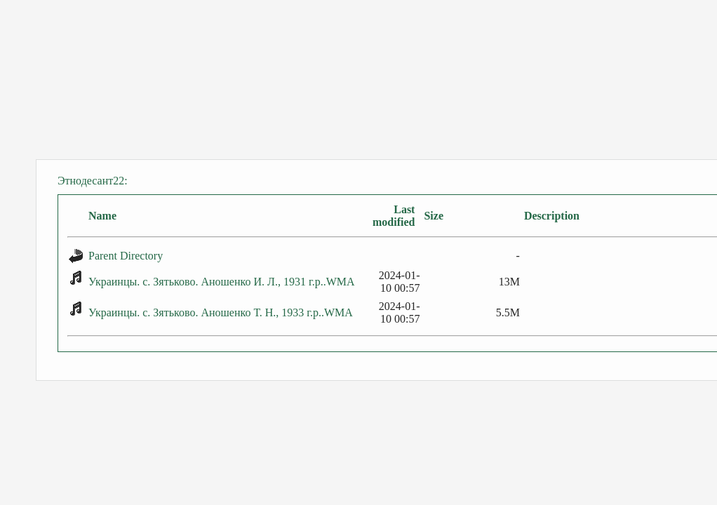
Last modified (394, 215)
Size (433, 216)
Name (102, 216)
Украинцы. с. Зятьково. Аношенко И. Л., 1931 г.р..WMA (221, 282)
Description (551, 216)
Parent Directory (125, 256)
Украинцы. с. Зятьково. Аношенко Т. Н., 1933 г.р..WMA (220, 312)
